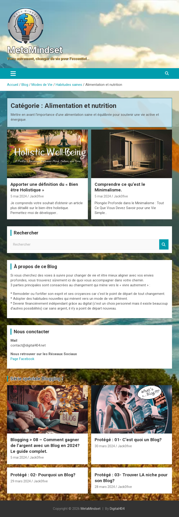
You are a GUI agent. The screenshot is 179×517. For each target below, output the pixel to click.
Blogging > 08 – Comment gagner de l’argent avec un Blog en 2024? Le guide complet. (44, 445)
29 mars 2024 (20, 481)
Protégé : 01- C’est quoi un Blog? (128, 439)
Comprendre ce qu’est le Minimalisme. (120, 187)
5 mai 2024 (18, 196)
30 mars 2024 (105, 446)
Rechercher (164, 244)
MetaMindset (34, 50)
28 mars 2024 (105, 487)
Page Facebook (22, 359)
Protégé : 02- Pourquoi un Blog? (42, 474)
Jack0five (37, 196)
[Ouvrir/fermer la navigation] (13, 73)
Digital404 (117, 509)
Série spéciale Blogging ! (36, 378)
